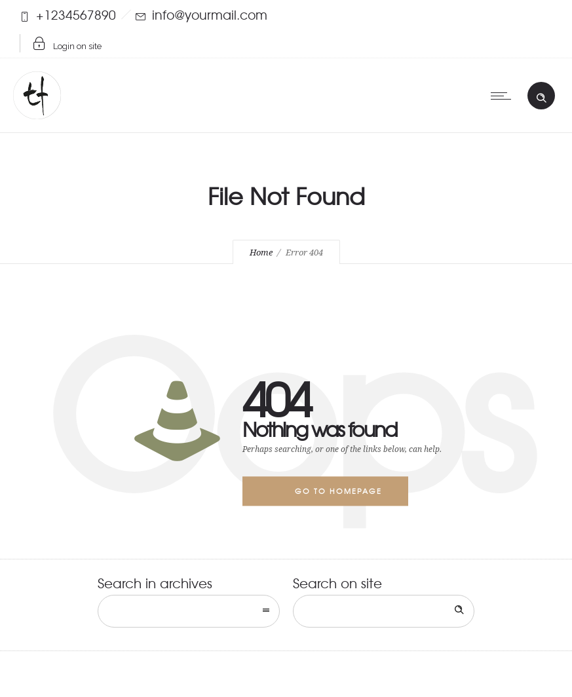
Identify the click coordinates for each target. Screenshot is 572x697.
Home (261, 252)
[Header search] (541, 95)
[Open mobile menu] (504, 96)
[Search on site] (384, 611)
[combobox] (189, 611)
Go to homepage (338, 490)
